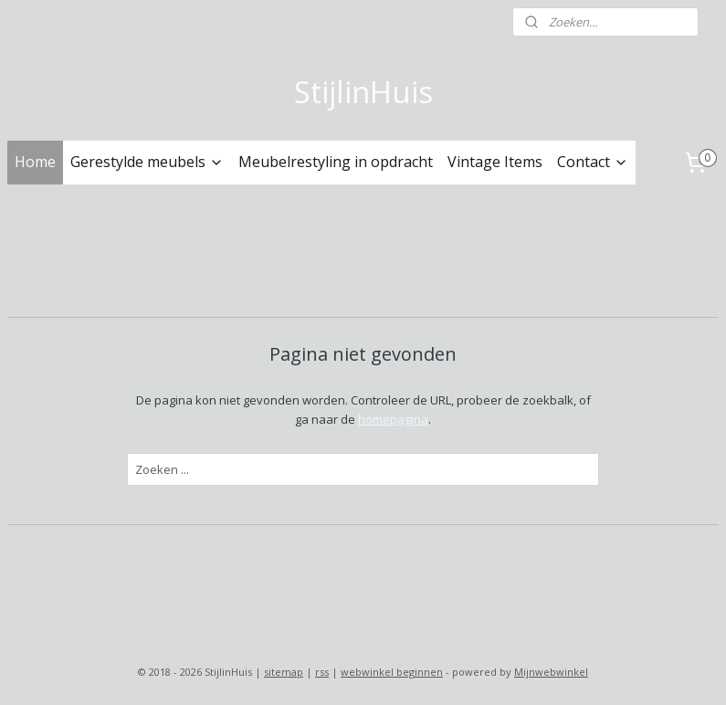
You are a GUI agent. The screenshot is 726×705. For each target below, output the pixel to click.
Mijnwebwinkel (551, 672)
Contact (592, 162)
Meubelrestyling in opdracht (335, 162)
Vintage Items (494, 162)
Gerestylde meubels (147, 162)
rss (322, 672)
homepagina (393, 418)
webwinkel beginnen (392, 672)
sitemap (283, 672)
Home (35, 162)
